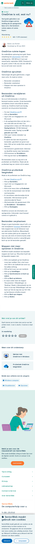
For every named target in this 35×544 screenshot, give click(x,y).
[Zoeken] (23, 3)
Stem (23, 336)
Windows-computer (12, 380)
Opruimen (24, 385)
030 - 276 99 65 (9, 512)
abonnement (16, 57)
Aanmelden (17, 463)
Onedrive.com (15, 112)
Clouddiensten (10, 385)
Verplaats (17, 226)
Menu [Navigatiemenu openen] (28, 3)
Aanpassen (22, 541)
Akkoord (7, 541)
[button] (3, 336)
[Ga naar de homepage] (8, 3)
